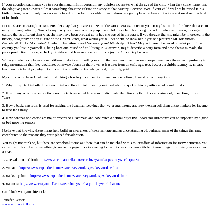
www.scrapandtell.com (18, 204)
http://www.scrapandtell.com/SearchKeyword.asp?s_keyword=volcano (70, 168)
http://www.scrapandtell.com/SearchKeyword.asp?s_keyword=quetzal (89, 160)
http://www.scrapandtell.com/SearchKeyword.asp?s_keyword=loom (79, 176)
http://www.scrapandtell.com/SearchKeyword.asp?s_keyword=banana (70, 184)
